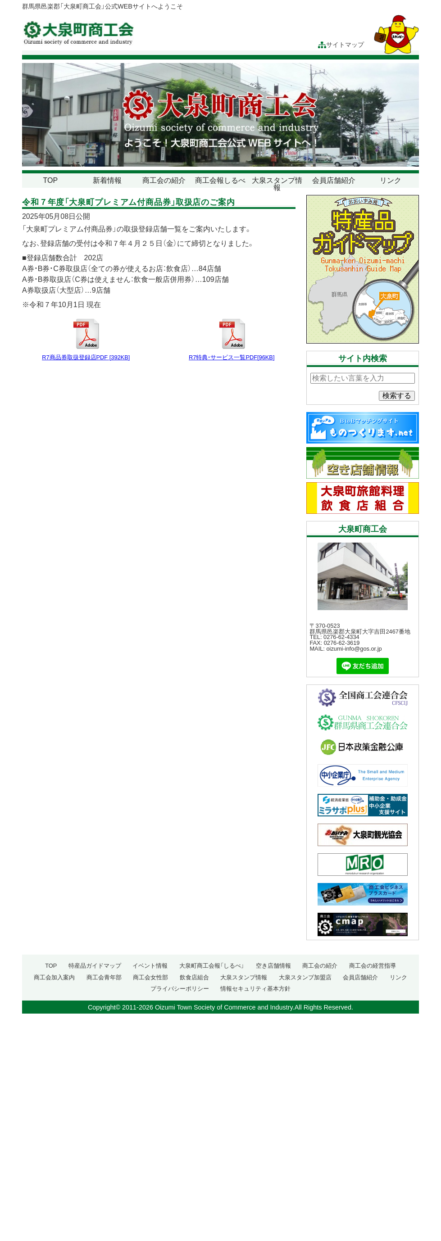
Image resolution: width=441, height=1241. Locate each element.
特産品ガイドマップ (94, 965)
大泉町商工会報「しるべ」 (211, 965)
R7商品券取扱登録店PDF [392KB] (86, 357)
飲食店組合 (194, 977)
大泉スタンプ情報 (277, 184)
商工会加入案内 (54, 977)
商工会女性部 (150, 977)
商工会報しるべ (220, 180)
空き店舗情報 (273, 965)
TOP (50, 180)
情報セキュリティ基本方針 (255, 988)
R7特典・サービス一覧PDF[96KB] (231, 357)
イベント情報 (150, 965)
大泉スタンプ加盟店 (305, 977)
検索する (396, 395)
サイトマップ (341, 44)
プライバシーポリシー (179, 988)
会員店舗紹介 (333, 180)
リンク (390, 180)
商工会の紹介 (164, 180)
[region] (220, 115)
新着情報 (107, 180)
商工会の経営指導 (372, 965)
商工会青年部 (104, 977)
